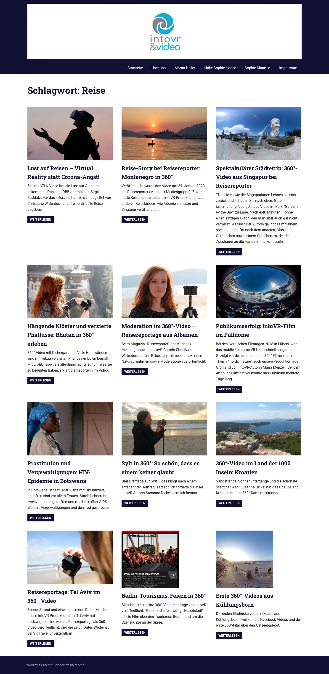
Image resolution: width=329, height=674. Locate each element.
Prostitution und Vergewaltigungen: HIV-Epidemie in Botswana (59, 472)
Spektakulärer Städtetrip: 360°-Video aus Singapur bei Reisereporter (256, 176)
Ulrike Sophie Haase (220, 68)
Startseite (135, 68)
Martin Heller (185, 68)
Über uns (158, 68)
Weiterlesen (40, 219)
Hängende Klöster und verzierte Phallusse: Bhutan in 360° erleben (69, 334)
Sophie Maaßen (257, 68)
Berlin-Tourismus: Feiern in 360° (164, 595)
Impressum (288, 68)
